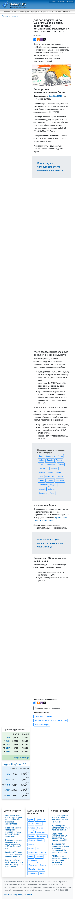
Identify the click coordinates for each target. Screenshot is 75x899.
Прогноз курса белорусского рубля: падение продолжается (50, 167)
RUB (8, 745)
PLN (8, 751)
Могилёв (42, 489)
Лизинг (58, 11)
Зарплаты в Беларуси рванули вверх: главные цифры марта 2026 (60, 837)
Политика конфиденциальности (18, 895)
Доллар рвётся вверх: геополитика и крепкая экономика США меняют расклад (60, 848)
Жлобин (42, 472)
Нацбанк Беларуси (42, 720)
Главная (53, 1)
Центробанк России (59, 720)
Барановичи (50, 456)
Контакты (70, 1)
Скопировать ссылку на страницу (47, 708)
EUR (8, 741)
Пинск (60, 456)
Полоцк (59, 460)
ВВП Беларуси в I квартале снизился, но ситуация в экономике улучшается (60, 860)
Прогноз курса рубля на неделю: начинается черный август (50, 543)
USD (8, 738)
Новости (67, 11)
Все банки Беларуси (20, 11)
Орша (41, 464)
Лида (41, 477)
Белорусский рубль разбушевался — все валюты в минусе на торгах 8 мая (14, 863)
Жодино (53, 485)
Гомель (61, 464)
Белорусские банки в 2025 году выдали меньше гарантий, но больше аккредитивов (13, 819)
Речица (50, 472)
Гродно (58, 472)
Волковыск (49, 477)
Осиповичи (43, 493)
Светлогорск (44, 468)
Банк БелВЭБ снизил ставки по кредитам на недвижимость (14, 854)
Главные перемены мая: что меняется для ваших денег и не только (60, 818)
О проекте (61, 1)
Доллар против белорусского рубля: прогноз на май (61, 828)
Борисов (49, 481)
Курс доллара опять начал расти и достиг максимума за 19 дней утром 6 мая (13, 844)
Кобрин (41, 460)
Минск (41, 481)
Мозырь (54, 468)
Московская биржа (42, 725)
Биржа (49, 716)
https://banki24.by (55, 96)
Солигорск (60, 481)
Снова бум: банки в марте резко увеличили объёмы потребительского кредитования (13, 832)
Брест (41, 456)
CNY (8, 748)
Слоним (60, 477)
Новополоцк (50, 464)
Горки (52, 493)
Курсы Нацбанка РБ (15, 764)
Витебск (50, 460)
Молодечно (43, 485)
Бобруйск (51, 489)
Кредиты (35, 11)
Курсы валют (47, 11)
